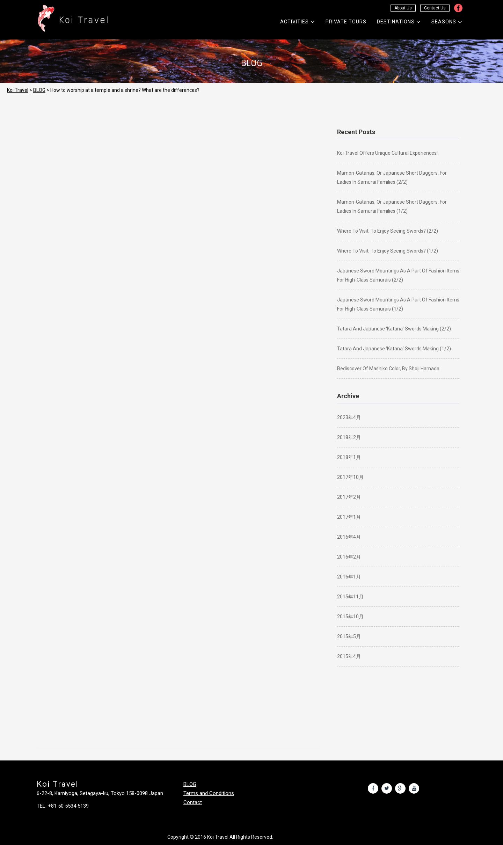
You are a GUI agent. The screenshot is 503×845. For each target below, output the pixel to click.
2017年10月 (350, 477)
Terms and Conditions (208, 793)
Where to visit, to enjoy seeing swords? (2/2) (387, 231)
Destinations (399, 22)
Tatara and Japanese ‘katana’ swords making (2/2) (394, 329)
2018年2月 (349, 437)
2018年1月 (349, 457)
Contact (192, 802)
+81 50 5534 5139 (68, 806)
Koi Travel (17, 90)
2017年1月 (349, 517)
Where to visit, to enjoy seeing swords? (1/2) (387, 251)
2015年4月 (349, 656)
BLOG (39, 90)
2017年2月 (349, 497)
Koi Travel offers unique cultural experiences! (387, 153)
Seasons (446, 22)
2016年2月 (349, 557)
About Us (403, 8)
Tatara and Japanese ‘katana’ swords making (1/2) (394, 348)
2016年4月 (349, 537)
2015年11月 (350, 596)
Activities (297, 22)
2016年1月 (349, 577)
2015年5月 (349, 636)
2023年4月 (349, 417)
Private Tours (346, 21)
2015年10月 (350, 616)
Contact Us (435, 8)
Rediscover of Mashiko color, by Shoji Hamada (388, 368)
